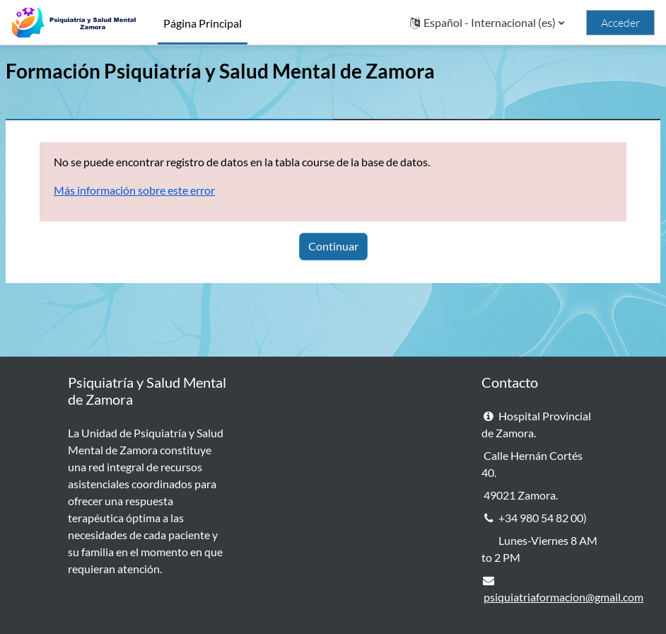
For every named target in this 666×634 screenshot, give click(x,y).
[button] (487, 22)
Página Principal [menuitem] (202, 23)
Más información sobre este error (134, 190)
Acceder (620, 23)
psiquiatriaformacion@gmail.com (563, 597)
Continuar (333, 246)
